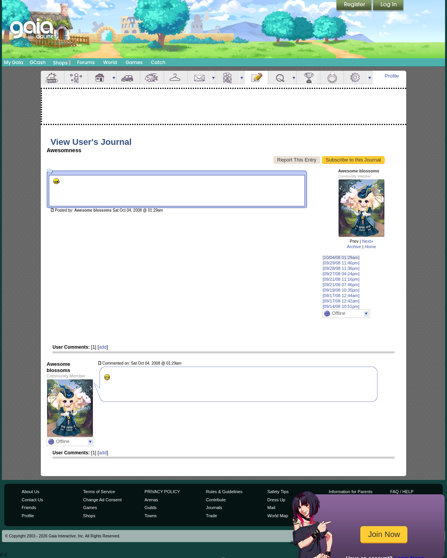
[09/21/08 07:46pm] (341, 284)
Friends (227, 77)
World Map (277, 515)
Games (134, 62)
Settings (355, 77)
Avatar (76, 77)
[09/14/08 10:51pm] (341, 306)
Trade (211, 515)
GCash (38, 62)
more (114, 77)
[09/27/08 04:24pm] (341, 273)
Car (128, 77)
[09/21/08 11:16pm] (341, 279)
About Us (30, 491)
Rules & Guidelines (224, 491)
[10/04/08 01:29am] (341, 257)
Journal (256, 77)
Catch (158, 62)
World (110, 62)
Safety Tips (278, 491)
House (100, 77)
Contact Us (32, 499)
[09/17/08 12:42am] (341, 301)
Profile (392, 76)
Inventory (175, 77)
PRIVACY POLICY (162, 491)
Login (388, 6)
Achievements (308, 77)
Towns (151, 515)
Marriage (332, 77)
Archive (354, 246)
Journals (214, 507)
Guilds (151, 507)
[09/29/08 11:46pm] (341, 263)
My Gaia (13, 62)
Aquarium (152, 77)
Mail (199, 77)
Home (370, 246)
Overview (52, 77)
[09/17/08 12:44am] (341, 295)
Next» (367, 241)
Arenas (151, 499)
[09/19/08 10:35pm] (341, 290)
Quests (280, 77)
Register (354, 6)
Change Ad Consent (102, 499)
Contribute (216, 499)
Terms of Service (99, 491)
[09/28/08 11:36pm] (341, 268)
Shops (62, 62)
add (103, 347)
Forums (85, 62)
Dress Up (276, 499)
